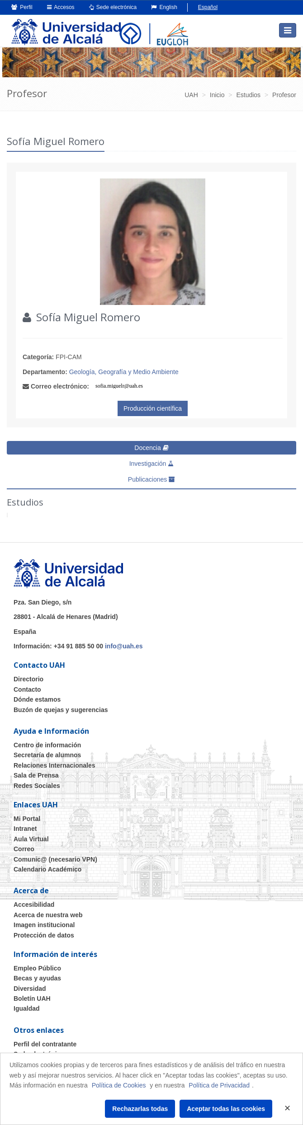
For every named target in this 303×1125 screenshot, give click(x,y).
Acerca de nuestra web (48, 915)
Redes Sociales (37, 785)
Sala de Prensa (36, 775)
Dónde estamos (37, 699)
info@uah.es (124, 646)
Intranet (25, 828)
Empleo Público (37, 968)
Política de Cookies (119, 1085)
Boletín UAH (32, 998)
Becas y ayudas (37, 978)
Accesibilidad (34, 904)
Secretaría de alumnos (47, 755)
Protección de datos (44, 935)
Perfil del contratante (45, 1044)
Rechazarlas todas (140, 1108)
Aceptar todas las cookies (226, 1108)
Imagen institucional (44, 924)
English (164, 7)
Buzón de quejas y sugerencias (61, 709)
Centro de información (47, 745)
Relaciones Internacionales (54, 765)
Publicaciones (151, 479)
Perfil (22, 7)
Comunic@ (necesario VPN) (55, 859)
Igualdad (27, 1008)
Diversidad (30, 988)
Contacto (27, 689)
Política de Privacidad (219, 1085)
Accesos (61, 7)
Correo (24, 849)
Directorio (28, 679)
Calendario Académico (47, 869)
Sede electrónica (113, 7)
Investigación (151, 463)
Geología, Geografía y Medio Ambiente (124, 371)
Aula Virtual (31, 839)
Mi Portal (27, 818)
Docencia (151, 447)
